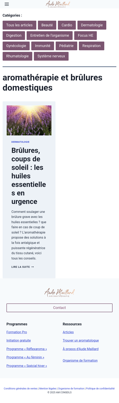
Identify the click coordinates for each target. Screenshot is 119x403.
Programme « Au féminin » (25, 357)
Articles (68, 332)
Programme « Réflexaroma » (26, 349)
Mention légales (47, 388)
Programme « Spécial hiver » (26, 366)
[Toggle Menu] (7, 4)
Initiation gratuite (18, 340)
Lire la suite (22, 266)
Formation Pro (16, 332)
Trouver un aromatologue (81, 340)
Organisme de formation (80, 360)
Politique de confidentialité (100, 388)
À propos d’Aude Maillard (80, 349)
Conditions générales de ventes (21, 388)
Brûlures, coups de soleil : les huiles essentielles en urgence (28, 176)
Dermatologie (20, 142)
